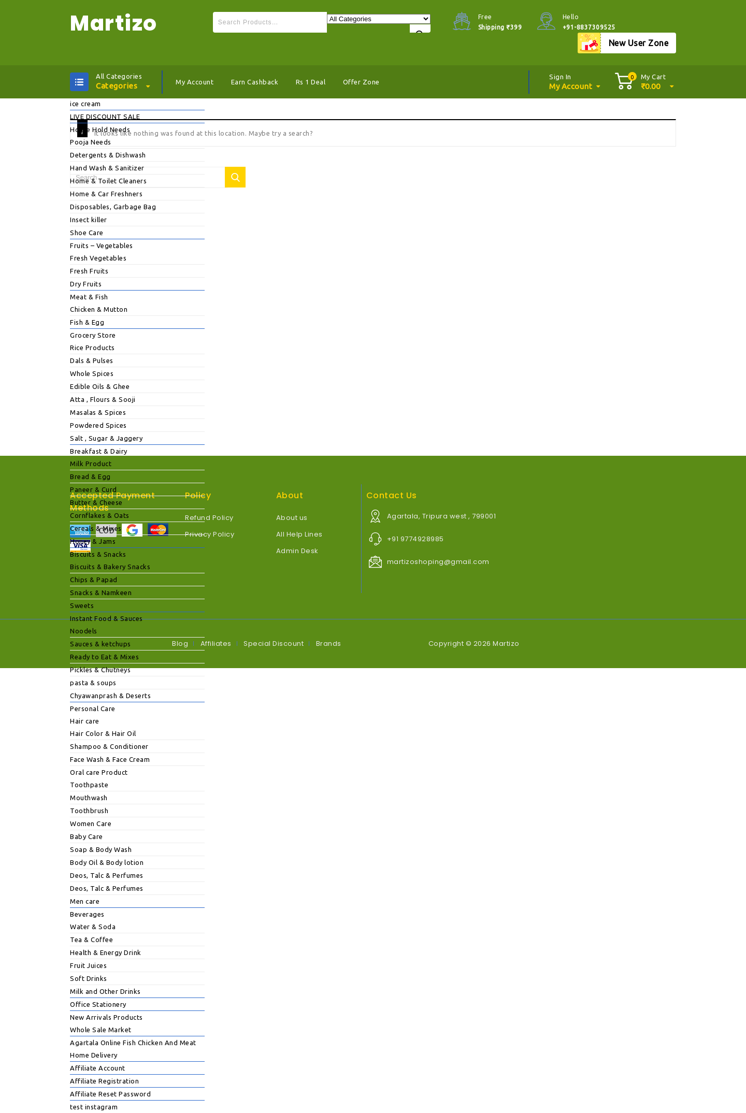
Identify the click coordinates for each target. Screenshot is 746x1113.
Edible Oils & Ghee (100, 386)
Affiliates (216, 643)
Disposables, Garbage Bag (113, 206)
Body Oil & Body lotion (107, 862)
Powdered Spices (98, 425)
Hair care (84, 721)
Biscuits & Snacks (98, 554)
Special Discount (273, 643)
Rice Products (92, 347)
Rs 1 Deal (311, 81)
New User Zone (639, 43)
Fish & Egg (87, 322)
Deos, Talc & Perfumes (107, 875)
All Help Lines (299, 534)
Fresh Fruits (89, 270)
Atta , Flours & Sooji (103, 399)
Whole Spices (91, 373)
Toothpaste (89, 784)
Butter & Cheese (96, 502)
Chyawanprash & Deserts (110, 695)
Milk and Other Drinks (105, 991)
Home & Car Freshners (106, 193)
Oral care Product (99, 772)
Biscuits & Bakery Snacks (110, 566)
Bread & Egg (90, 476)
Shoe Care (87, 232)
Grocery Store (93, 335)
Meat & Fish (89, 296)
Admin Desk (297, 551)
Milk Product (90, 463)
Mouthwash (89, 797)
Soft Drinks (88, 978)
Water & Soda (93, 926)
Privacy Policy (209, 534)
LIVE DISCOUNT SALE (105, 116)
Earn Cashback (255, 81)
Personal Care (93, 708)
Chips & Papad (94, 579)
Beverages (87, 914)
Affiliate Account (97, 1068)
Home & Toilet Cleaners (108, 180)
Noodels (83, 630)
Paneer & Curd (93, 489)
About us (292, 518)
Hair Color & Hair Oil (103, 733)
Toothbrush (89, 810)
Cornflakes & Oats (100, 515)
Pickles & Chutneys (100, 669)
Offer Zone (361, 81)
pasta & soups (93, 682)
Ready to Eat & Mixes (104, 656)
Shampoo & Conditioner (109, 746)
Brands (328, 643)
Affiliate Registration (104, 1081)
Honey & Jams (93, 541)
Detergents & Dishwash (108, 154)
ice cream (85, 103)
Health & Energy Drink (105, 952)
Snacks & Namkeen (101, 592)
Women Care (90, 823)
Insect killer (88, 219)
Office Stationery (98, 1004)
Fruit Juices (88, 965)
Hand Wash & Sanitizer (107, 167)
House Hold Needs (100, 129)
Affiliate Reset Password (110, 1093)
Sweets (82, 605)
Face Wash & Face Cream (110, 759)
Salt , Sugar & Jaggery (106, 438)
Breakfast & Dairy (98, 451)
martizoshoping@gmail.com (438, 562)
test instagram (94, 1106)
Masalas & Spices (98, 412)
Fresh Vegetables (98, 258)
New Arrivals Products (106, 1017)
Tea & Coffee (91, 939)
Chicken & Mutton (98, 309)
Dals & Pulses (91, 360)
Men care (84, 901)
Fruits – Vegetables (101, 245)
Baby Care (86, 836)
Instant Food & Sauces (106, 618)
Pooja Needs (90, 142)
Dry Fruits (86, 283)
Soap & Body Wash (101, 849)
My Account (194, 81)
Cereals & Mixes (96, 528)
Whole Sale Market (101, 1029)
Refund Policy (209, 518)
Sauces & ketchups (100, 643)
